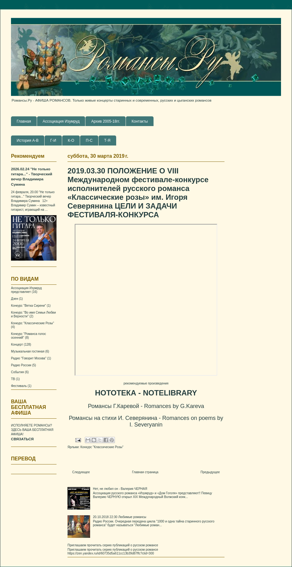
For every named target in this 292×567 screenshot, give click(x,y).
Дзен (14, 298)
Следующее (81, 472)
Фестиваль (19, 386)
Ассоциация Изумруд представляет (26, 290)
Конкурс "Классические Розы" (101, 447)
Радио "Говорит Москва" (28, 358)
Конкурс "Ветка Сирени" (28, 305)
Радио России (21, 365)
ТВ (13, 379)
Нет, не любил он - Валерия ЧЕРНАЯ (120, 488)
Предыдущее (210, 472)
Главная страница (145, 472)
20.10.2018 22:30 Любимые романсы (119, 517)
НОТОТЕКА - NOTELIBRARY (146, 393)
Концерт (17, 344)
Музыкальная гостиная (27, 351)
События (17, 372)
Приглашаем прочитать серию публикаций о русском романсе (113, 545)
